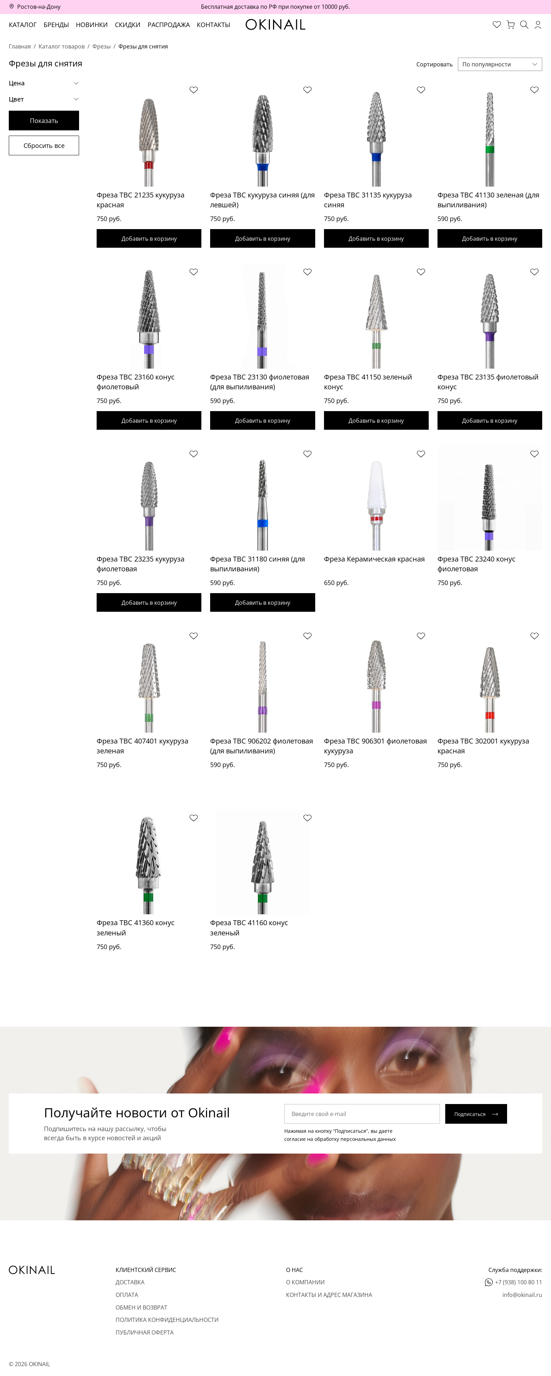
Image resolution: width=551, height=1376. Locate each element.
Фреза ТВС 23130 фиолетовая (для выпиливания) (259, 382)
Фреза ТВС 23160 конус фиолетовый (136, 382)
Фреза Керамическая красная (374, 560)
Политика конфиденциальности (167, 1320)
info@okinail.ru (522, 1295)
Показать (44, 120)
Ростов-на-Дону (38, 7)
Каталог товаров (62, 46)
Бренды (56, 24)
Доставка (130, 1282)
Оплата (127, 1295)
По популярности (486, 64)
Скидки (128, 24)
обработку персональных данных (355, 1143)
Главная (20, 46)
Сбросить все (44, 145)
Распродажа (169, 24)
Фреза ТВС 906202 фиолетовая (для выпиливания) (261, 749)
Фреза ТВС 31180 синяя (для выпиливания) (257, 566)
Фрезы (101, 46)
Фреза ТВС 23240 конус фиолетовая (476, 566)
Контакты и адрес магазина (329, 1295)
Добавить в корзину (149, 239)
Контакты (213, 24)
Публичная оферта (145, 1332)
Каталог (23, 24)
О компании (305, 1282)
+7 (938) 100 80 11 (518, 1282)
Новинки (92, 24)
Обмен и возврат (141, 1307)
